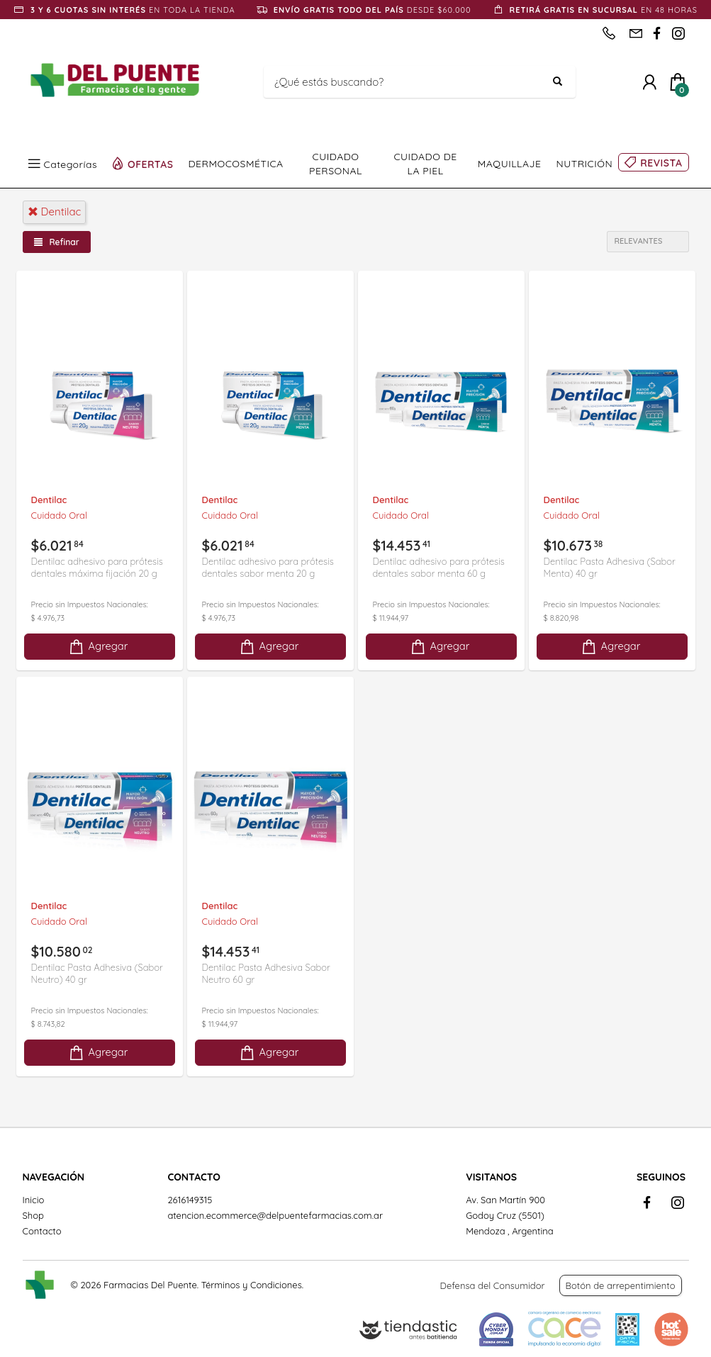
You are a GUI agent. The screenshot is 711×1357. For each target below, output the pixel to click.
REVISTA (661, 163)
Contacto (42, 1231)
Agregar (97, 646)
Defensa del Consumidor (492, 1285)
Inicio (34, 1199)
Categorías (71, 163)
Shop (33, 1215)
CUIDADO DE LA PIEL (425, 163)
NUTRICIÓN (584, 163)
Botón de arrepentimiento (621, 1285)
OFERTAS (151, 163)
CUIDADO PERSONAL (335, 163)
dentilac (55, 211)
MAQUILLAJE (510, 163)
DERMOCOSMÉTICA (236, 163)
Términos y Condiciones (251, 1284)
